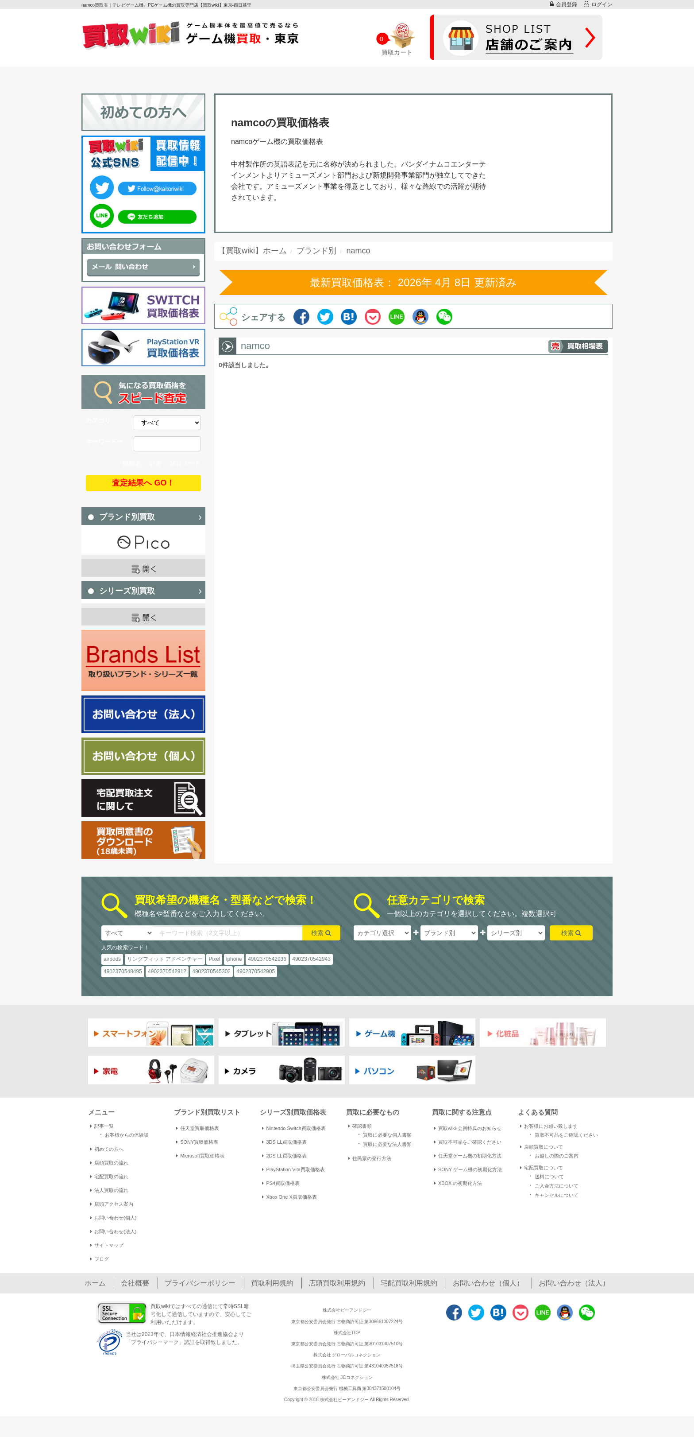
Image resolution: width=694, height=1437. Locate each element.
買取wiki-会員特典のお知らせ (467, 1128)
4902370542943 (311, 959)
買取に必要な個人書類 (383, 1134)
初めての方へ (106, 1149)
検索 (321, 932)
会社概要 (135, 1283)
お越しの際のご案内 (552, 1155)
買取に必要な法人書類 (383, 1143)
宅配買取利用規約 (409, 1283)
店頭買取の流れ (109, 1162)
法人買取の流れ (109, 1190)
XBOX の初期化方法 (458, 1183)
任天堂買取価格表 (197, 1128)
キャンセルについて (552, 1194)
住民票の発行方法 (369, 1158)
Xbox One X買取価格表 (289, 1197)
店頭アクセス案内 (111, 1204)
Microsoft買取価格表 (200, 1155)
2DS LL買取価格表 (284, 1155)
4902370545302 (211, 971)
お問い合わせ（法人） (574, 1283)
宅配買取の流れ (109, 1176)
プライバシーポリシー (200, 1283)
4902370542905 (255, 971)
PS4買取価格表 (281, 1183)
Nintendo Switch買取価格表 (294, 1128)
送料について (545, 1176)
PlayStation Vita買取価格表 (293, 1169)
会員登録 (563, 4)
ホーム (95, 1283)
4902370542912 (167, 971)
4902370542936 (267, 959)
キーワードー (104, 441)
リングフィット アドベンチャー (165, 959)
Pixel (214, 959)
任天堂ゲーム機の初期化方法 (467, 1155)
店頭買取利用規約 (336, 1283)
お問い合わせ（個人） (488, 1283)
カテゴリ (98, 420)
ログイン (598, 4)
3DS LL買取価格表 (284, 1142)
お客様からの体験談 (123, 1134)
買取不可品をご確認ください (467, 1142)
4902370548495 (123, 971)
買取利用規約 (272, 1283)
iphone (234, 959)
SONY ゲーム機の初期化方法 (468, 1169)
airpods (112, 959)
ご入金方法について (552, 1185)
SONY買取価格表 (197, 1142)
